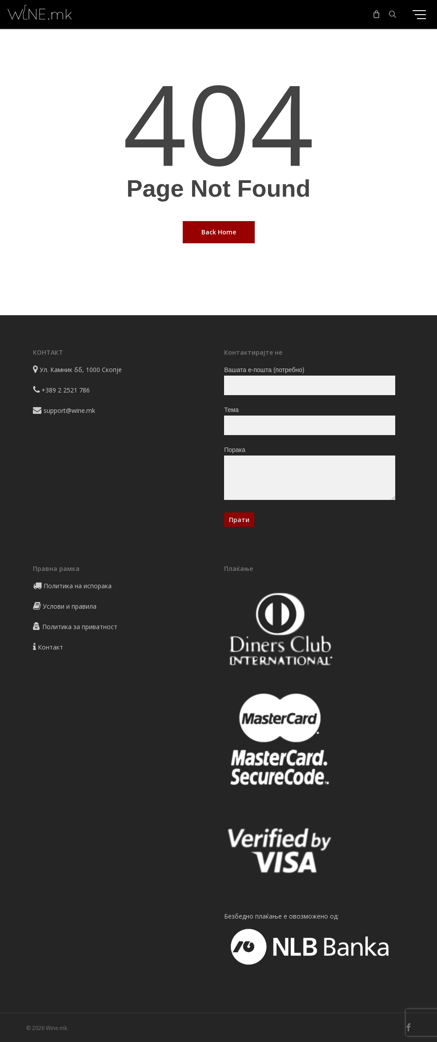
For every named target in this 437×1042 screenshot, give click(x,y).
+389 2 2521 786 (65, 390)
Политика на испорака (78, 586)
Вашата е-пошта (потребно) (309, 380)
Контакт (50, 647)
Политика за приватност (79, 626)
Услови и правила (69, 606)
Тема (309, 420)
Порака (309, 474)
